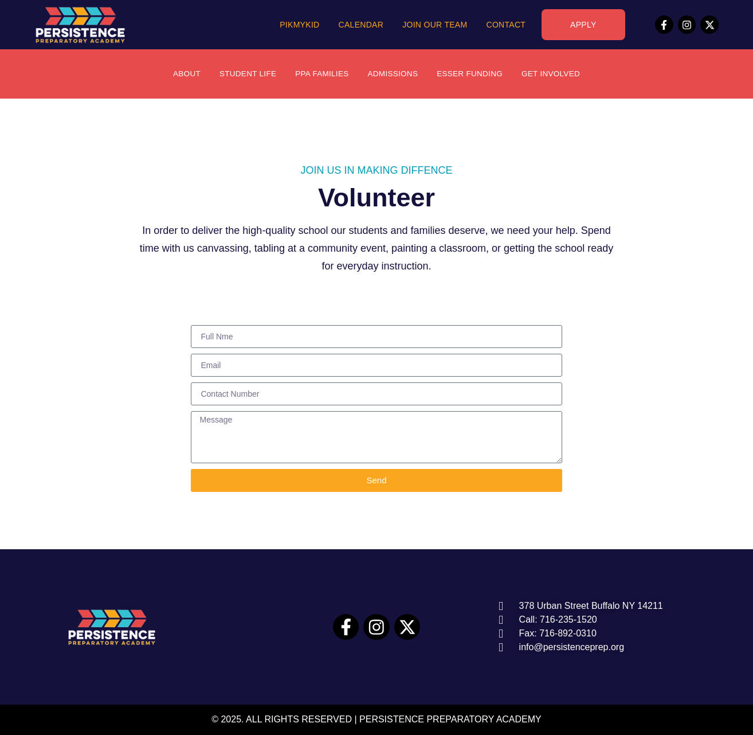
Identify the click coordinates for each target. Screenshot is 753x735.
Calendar (361, 24)
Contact (505, 24)
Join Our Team (434, 24)
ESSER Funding (472, 74)
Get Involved (555, 74)
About (181, 74)
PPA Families (320, 74)
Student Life (244, 74)
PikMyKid (299, 24)
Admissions (393, 74)
